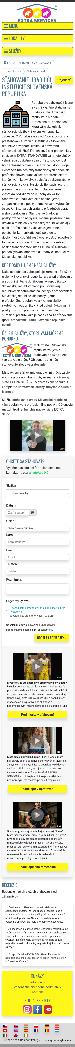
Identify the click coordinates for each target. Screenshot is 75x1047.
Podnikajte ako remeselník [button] (37, 867)
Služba (11, 485)
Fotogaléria (37, 982)
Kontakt (37, 992)
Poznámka (13, 579)
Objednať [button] (63, 80)
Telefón (11, 564)
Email (10, 550)
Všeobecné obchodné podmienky (37, 987)
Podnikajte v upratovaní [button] (37, 789)
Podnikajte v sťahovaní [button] (37, 715)
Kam (9, 535)
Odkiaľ (10, 521)
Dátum (11, 505)
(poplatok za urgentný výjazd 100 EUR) (32, 615)
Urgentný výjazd (17, 601)
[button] (37, 26)
